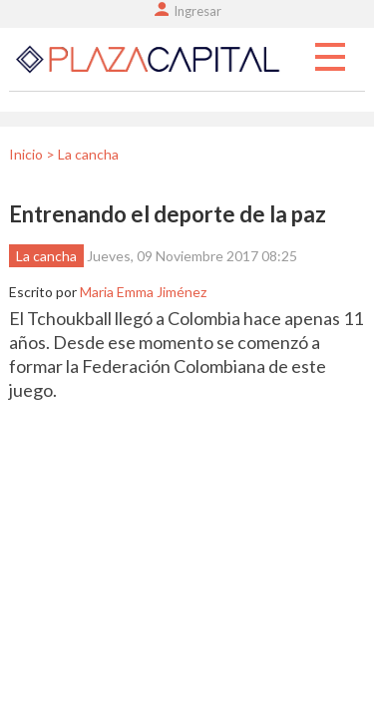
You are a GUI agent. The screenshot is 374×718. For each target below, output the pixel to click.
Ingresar (197, 11)
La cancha (46, 255)
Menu (330, 58)
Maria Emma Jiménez (143, 291)
